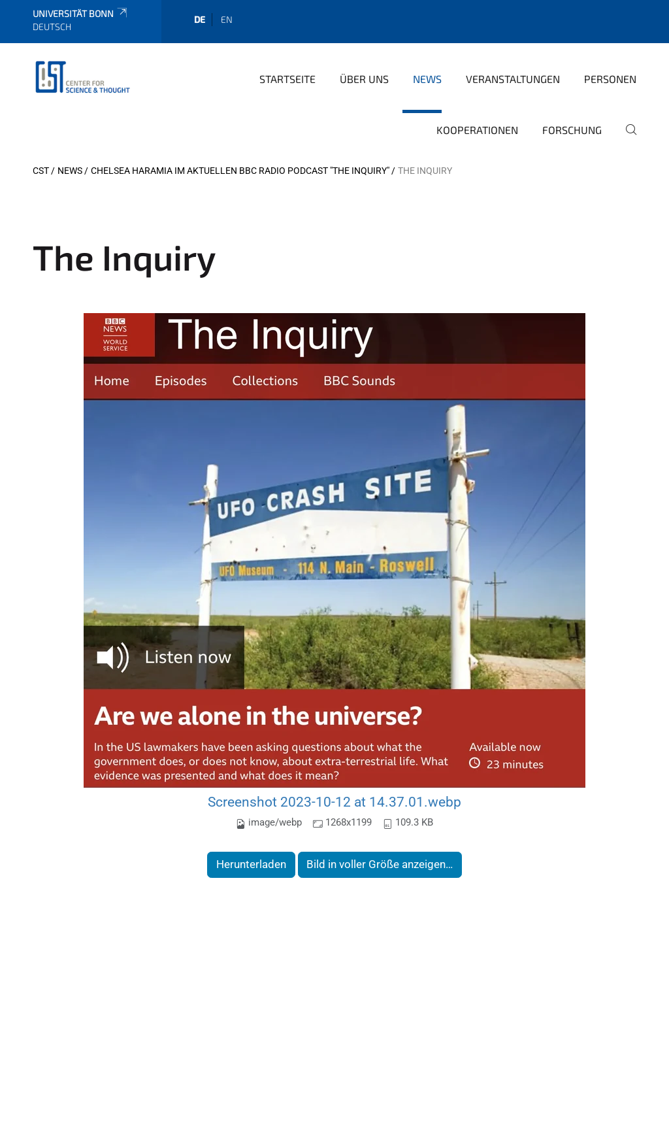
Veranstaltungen (513, 79)
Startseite (287, 79)
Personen (610, 79)
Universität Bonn (81, 13)
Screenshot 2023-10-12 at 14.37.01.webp (334, 802)
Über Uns (364, 79)
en (227, 19)
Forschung (572, 130)
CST (41, 170)
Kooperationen (477, 130)
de (199, 19)
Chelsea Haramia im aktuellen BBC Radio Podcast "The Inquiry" (240, 170)
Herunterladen (251, 864)
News (427, 79)
